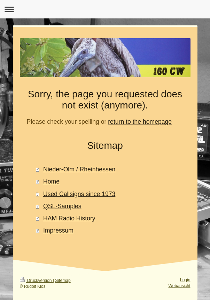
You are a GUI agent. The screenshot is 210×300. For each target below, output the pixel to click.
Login (185, 279)
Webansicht (179, 285)
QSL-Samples (62, 206)
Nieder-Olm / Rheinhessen (79, 169)
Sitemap (62, 280)
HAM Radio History (69, 218)
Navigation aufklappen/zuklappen (105, 9)
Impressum (58, 230)
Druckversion (36, 280)
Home (51, 181)
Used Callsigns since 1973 (79, 193)
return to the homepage (140, 121)
